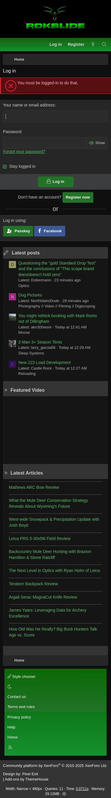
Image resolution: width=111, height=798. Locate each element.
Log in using (14, 220)
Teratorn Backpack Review (33, 583)
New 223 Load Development (44, 362)
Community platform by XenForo (55, 765)
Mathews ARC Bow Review (34, 487)
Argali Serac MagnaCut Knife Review (43, 597)
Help (11, 727)
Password (12, 131)
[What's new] (93, 44)
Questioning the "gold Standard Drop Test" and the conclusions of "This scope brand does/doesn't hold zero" (57, 269)
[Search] (104, 44)
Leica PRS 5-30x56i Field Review (39, 538)
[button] (54, 687)
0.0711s (82, 789)
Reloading (27, 373)
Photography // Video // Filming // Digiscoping (56, 306)
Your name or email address (29, 105)
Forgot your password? (24, 151)
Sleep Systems (31, 353)
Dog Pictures (30, 295)
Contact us (16, 696)
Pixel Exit (30, 774)
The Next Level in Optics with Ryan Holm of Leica (54, 570)
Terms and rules (21, 707)
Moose (24, 332)
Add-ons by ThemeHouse (26, 779)
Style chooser (21, 676)
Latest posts (26, 252)
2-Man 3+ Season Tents (40, 342)
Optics (23, 285)
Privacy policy (19, 717)
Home (12, 737)
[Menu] (7, 44)
